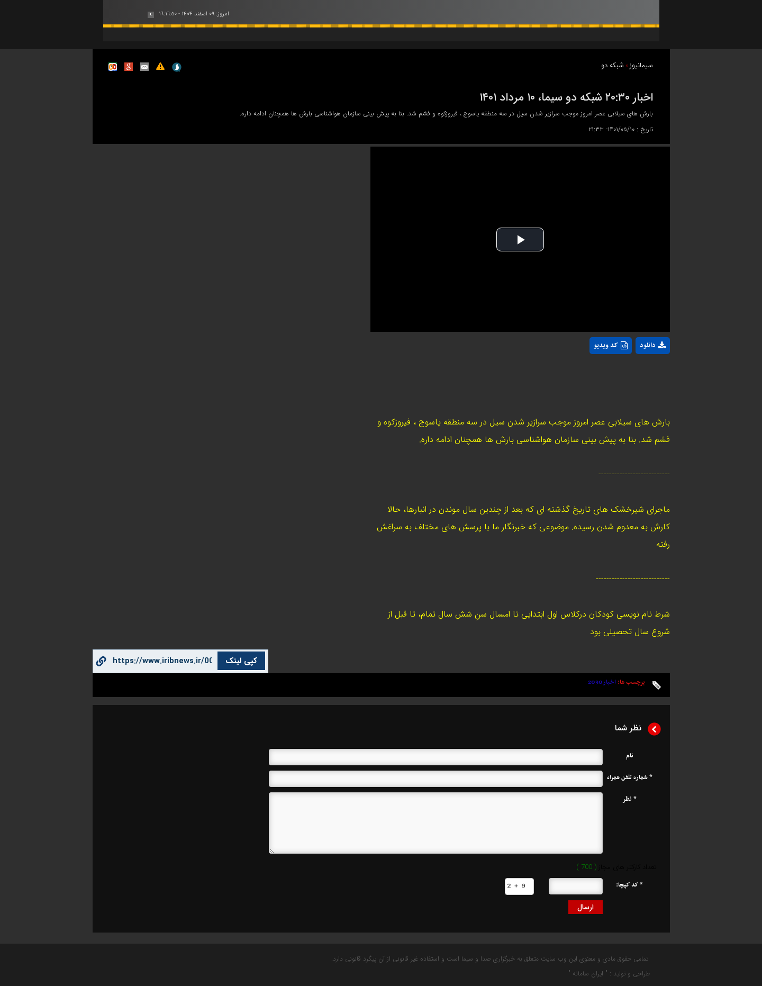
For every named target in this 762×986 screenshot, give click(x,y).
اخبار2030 (602, 682)
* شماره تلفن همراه (629, 777)
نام (629, 755)
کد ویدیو (611, 345)
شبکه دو (612, 65)
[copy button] (162, 661)
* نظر (629, 799)
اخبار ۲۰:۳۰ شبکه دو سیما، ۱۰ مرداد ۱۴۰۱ (566, 96)
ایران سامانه (588, 974)
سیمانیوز (641, 65)
